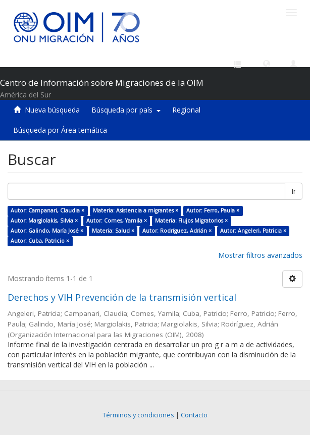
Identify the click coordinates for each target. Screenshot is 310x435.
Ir (293, 191)
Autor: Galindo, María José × (47, 230)
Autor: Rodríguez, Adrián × (177, 230)
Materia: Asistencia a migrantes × (135, 210)
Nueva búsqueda (52, 110)
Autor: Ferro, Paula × (212, 210)
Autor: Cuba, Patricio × (40, 240)
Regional (186, 110)
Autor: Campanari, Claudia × (47, 210)
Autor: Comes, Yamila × (116, 220)
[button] (266, 63)
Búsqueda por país (126, 110)
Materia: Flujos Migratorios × (191, 220)
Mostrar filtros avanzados (260, 255)
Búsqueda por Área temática (60, 130)
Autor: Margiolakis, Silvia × (44, 220)
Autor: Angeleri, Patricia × (253, 230)
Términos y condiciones (138, 415)
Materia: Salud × (113, 230)
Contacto (194, 415)
